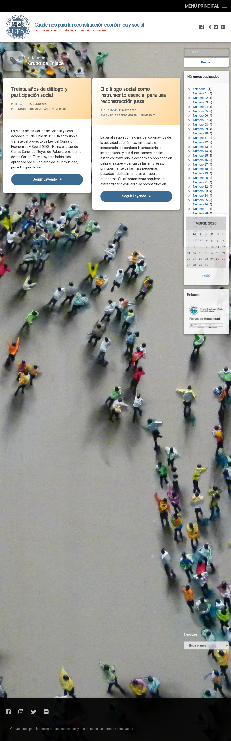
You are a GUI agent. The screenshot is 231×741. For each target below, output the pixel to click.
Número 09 (202, 109)
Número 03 (202, 83)
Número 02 (202, 78)
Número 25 (202, 180)
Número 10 (202, 114)
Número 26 (202, 185)
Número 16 (202, 140)
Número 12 (202, 123)
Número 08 (202, 105)
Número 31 (202, 207)
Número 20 (202, 158)
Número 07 (59, 109)
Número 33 (202, 216)
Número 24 (202, 176)
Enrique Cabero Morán (32, 109)
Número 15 (202, 136)
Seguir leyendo (58, 181)
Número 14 (202, 131)
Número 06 (202, 96)
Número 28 (202, 194)
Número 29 (202, 198)
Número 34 (202, 220)
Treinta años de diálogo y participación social (40, 92)
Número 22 (202, 167)
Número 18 (202, 149)
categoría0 (202, 69)
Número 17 (202, 145)
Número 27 (202, 189)
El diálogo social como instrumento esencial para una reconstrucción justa (134, 95)
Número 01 (148, 115)
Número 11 (202, 118)
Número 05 (202, 91)
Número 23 (202, 171)
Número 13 (202, 127)
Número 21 (202, 163)
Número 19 (202, 154)
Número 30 (202, 202)
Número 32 (202, 211)
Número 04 (202, 87)
